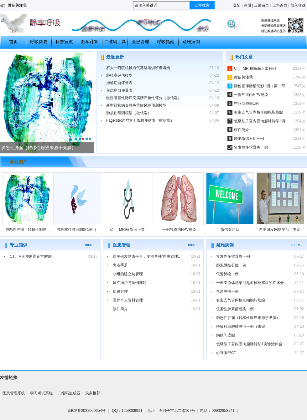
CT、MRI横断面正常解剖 (255, 68)
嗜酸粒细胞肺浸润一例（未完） (242, 326)
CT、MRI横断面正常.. (128, 229)
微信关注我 (17, 5)
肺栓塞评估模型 (119, 75)
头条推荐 (92, 393)
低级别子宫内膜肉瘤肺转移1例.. (260, 121)
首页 (13, 41)
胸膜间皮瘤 (225, 335)
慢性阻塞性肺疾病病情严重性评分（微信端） (143, 98)
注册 (247, 5)
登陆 (237, 5)
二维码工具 (115, 41)
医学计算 (89, 41)
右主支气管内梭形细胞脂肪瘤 (258, 112)
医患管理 (140, 41)
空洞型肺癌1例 (246, 103)
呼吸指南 (165, 41)
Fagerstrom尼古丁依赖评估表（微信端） (140, 120)
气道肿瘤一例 (227, 291)
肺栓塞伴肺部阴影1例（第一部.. (260, 86)
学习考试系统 (41, 393)
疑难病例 (191, 41)
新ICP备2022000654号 (86, 410)
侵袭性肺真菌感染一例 (235, 309)
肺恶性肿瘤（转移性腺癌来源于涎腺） (248, 318)
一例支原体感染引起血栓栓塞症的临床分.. (251, 283)
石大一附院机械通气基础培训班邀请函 (138, 68)
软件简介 (241, 130)
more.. (90, 245)
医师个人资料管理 (128, 300)
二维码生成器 (69, 393)
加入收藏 (297, 5)
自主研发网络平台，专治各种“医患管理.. (146, 256)
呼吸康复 (39, 41)
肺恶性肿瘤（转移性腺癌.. (27, 229)
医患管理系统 (14, 393)
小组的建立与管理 (128, 274)
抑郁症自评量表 (119, 83)
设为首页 (279, 5)
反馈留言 (261, 5)
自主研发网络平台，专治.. (281, 229)
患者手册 (120, 265)
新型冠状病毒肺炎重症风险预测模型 (136, 105)
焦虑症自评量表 (119, 90)
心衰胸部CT (226, 353)
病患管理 (120, 291)
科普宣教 (64, 41)
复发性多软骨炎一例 (251, 147)
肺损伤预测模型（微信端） (128, 113)
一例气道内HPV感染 (251, 95)
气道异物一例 (227, 274)
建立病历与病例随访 (130, 283)
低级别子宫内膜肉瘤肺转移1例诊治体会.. (250, 344)
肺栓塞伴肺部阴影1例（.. (77, 229)
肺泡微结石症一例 (249, 138)
